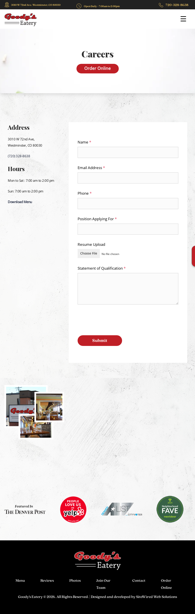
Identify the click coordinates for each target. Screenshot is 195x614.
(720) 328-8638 (19, 156)
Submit (99, 340)
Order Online (97, 68)
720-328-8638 (176, 4)
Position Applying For (97, 218)
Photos (75, 580)
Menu (20, 580)
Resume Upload (91, 244)
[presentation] (111, 319)
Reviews (47, 580)
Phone (85, 193)
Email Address (91, 167)
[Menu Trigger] (183, 18)
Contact (138, 580)
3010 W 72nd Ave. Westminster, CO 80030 (35, 5)
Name (84, 142)
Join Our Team (103, 582)
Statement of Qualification (102, 267)
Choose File (88, 253)
